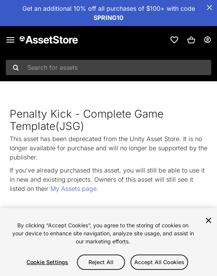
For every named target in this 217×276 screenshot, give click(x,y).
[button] (191, 39)
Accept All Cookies (159, 262)
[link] (174, 39)
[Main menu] (10, 40)
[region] (108, 242)
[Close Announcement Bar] (209, 8)
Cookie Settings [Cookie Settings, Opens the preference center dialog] (47, 262)
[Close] (208, 220)
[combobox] (108, 67)
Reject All (101, 262)
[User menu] (207, 40)
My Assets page (73, 188)
